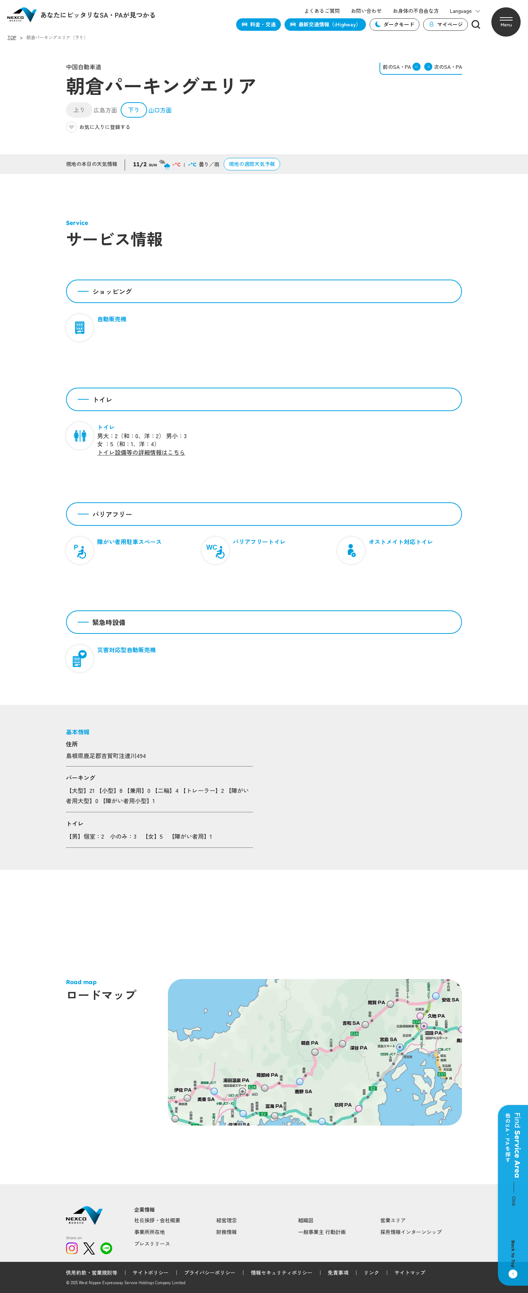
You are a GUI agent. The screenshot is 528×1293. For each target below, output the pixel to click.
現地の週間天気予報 (252, 163)
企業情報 (144, 1209)
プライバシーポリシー (209, 1272)
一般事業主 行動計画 (322, 1231)
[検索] (476, 24)
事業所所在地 (149, 1231)
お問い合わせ (366, 10)
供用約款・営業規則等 (91, 1272)
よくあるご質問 (322, 10)
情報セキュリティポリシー (281, 1272)
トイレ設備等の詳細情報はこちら (141, 452)
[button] (506, 22)
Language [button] (465, 10)
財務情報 (226, 1231)
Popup (175, 1118)
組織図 (306, 1220)
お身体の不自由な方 (416, 10)
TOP (11, 37)
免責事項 (338, 1272)
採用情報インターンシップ (411, 1231)
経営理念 (226, 1220)
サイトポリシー (151, 1272)
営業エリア (393, 1220)
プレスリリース (152, 1243)
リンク (371, 1272)
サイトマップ (410, 1272)
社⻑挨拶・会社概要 (157, 1220)
